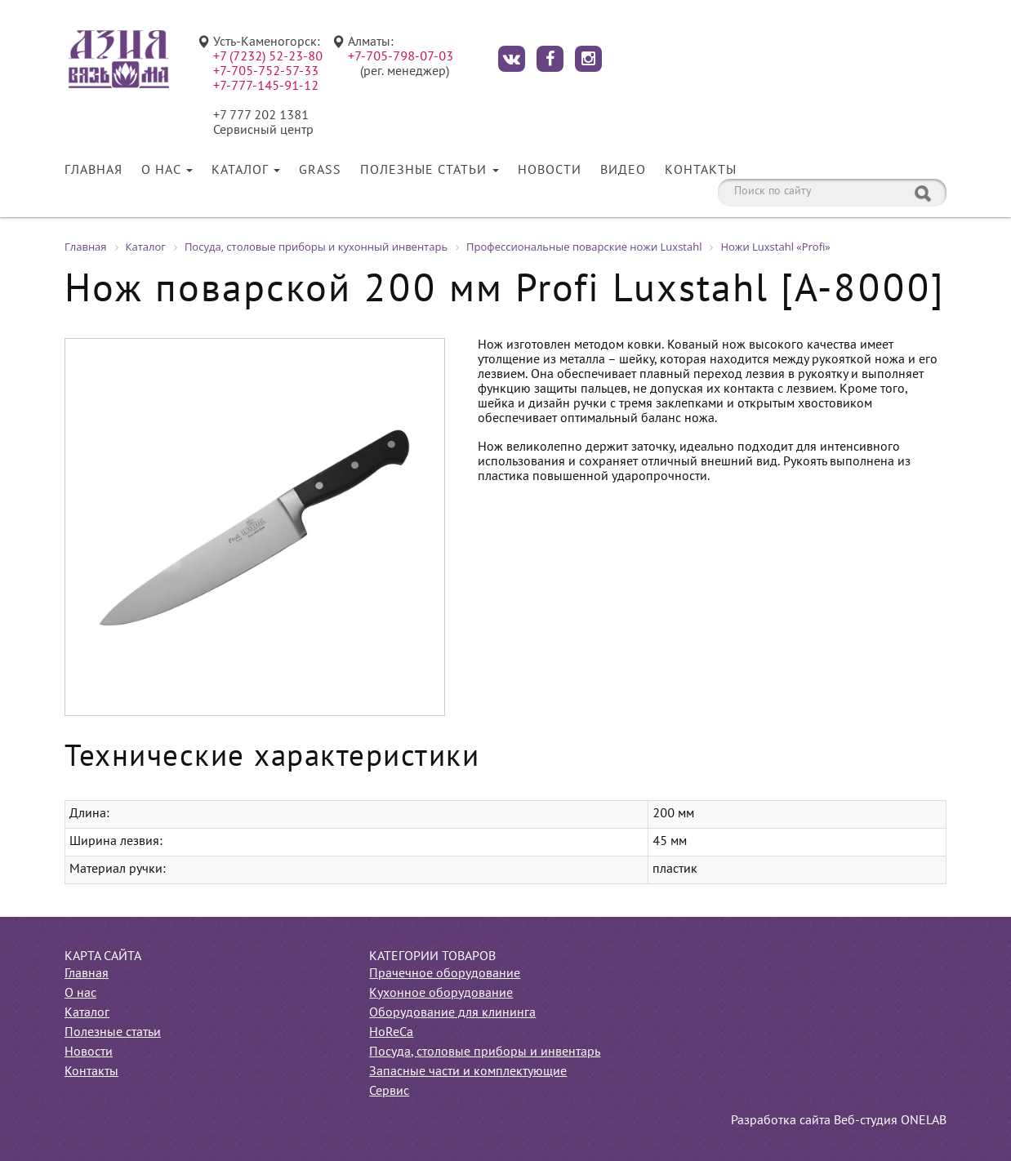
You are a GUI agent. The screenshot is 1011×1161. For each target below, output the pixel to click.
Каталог (246, 170)
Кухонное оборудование (441, 993)
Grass (320, 170)
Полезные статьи (429, 170)
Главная (93, 170)
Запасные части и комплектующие (468, 1072)
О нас (167, 170)
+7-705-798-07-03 (400, 57)
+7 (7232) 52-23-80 (268, 57)
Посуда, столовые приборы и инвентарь (484, 1052)
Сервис (389, 1091)
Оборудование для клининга (452, 1013)
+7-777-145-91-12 (265, 86)
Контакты (701, 170)
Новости (549, 170)
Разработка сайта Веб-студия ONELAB (838, 1121)
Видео (623, 170)
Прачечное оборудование (444, 974)
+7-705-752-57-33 (265, 72)
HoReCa (391, 1033)
